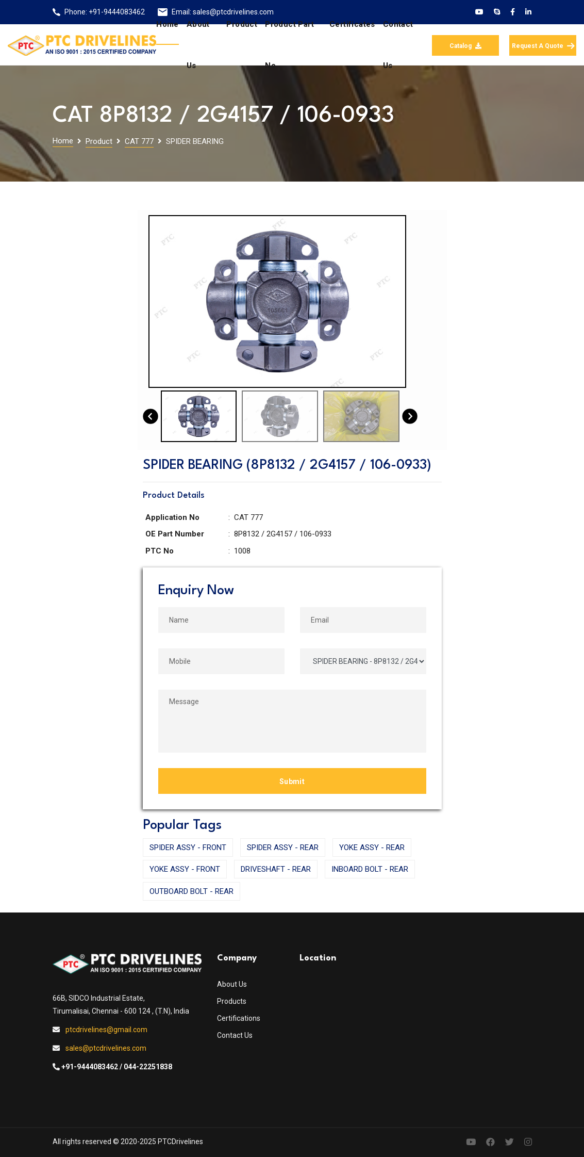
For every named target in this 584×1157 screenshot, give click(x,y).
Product (241, 24)
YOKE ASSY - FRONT (184, 869)
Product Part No (289, 45)
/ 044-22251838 (146, 1067)
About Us (232, 984)
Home (167, 24)
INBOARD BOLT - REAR (369, 869)
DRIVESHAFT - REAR (276, 869)
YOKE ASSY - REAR (372, 847)
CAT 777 (139, 141)
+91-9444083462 (117, 12)
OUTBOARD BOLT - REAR (191, 891)
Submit (292, 781)
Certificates (352, 24)
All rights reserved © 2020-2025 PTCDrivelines (128, 1141)
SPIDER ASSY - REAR (283, 847)
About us (198, 45)
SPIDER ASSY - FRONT (187, 847)
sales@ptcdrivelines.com (105, 1048)
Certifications (238, 1018)
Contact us (398, 45)
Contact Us (235, 1035)
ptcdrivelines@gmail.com (106, 1029)
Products (231, 1001)
